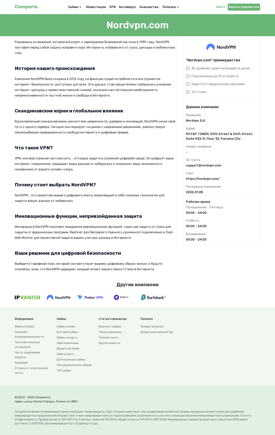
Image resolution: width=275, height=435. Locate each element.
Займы (73, 7)
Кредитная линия (68, 348)
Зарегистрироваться (243, 7)
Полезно (171, 7)
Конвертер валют (152, 326)
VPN (112, 7)
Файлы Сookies (24, 326)
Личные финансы (110, 332)
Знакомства (149, 7)
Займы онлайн (66, 326)
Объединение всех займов (74, 365)
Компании (21, 362)
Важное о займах (110, 326)
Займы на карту (67, 337)
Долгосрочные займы (71, 359)
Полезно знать (108, 337)
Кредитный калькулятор (157, 332)
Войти (220, 7)
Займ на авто (65, 354)
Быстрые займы (67, 332)
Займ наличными (67, 343)
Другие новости (109, 343)
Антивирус (127, 7)
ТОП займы (64, 370)
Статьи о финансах (113, 319)
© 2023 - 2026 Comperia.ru (32, 397)
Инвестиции (96, 7)
